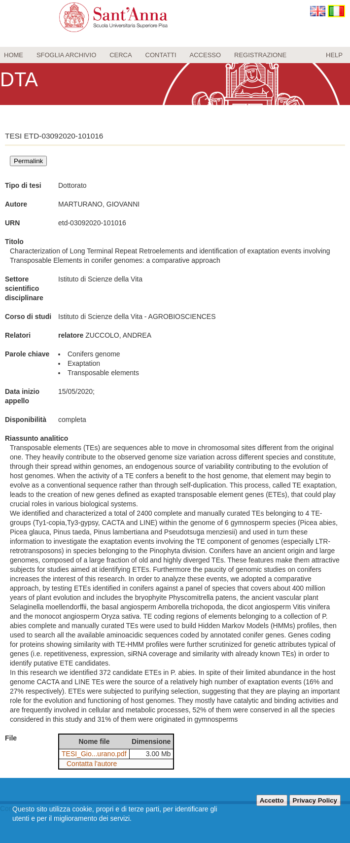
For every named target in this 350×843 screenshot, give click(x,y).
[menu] (175, 55)
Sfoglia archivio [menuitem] (66, 55)
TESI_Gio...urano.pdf (94, 754)
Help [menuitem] (334, 55)
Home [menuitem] (13, 55)
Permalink (28, 161)
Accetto (272, 800)
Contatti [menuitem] (160, 55)
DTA (19, 79)
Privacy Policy (315, 800)
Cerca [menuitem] (120, 55)
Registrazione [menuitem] (260, 55)
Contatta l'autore (92, 764)
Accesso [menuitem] (205, 55)
